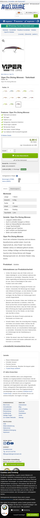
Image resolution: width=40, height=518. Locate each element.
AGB (4, 424)
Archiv (20, 415)
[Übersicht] (28, 34)
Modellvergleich (15, 188)
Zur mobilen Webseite (9, 417)
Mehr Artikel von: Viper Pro (7, 74)
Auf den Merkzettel (20, 160)
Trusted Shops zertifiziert (13, 368)
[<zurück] (21, 34)
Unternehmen (22, 405)
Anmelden (11, 1)
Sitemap (21, 417)
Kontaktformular (7, 449)
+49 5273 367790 (9, 451)
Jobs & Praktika (23, 409)
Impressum (6, 432)
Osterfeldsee (22, 413)
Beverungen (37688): (8, 179)
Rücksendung (7, 411)
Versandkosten (7, 407)
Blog (20, 407)
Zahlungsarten (7, 409)
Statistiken (16, 510)
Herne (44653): (6, 181)
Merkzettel (24, 4)
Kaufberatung (7, 413)
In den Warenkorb (20, 155)
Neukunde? (21, 1)
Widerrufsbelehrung (8, 426)
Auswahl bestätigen (19, 515)
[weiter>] (34, 34)
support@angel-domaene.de (12, 454)
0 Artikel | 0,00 (32, 12)
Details (5, 188)
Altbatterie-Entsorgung (9, 430)
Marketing (27, 510)
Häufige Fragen (7, 415)
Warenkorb (34, 4)
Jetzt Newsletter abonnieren (14, 464)
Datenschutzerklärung (7, 499)
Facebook (21, 411)
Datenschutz (6, 428)
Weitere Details (6, 135)
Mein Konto (13, 4)
